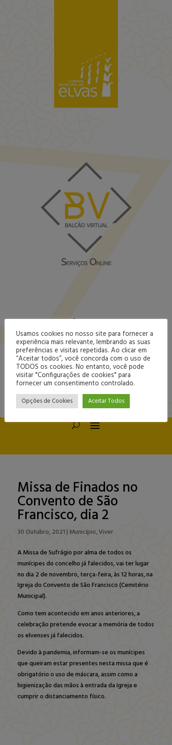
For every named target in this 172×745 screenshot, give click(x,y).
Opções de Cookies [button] (47, 401)
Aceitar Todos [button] (106, 401)
